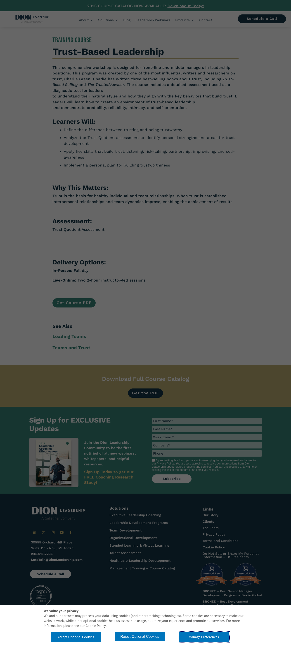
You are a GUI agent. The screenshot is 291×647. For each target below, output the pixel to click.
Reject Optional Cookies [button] (139, 636)
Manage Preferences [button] (204, 637)
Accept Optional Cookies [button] (75, 637)
